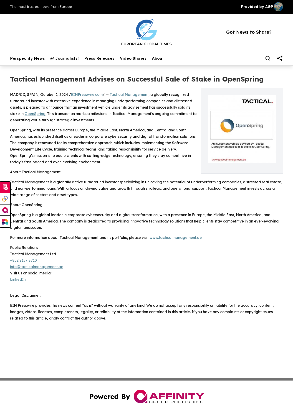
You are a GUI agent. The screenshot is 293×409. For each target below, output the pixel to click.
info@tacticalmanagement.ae (36, 266)
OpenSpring (35, 113)
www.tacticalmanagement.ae (175, 237)
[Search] (267, 58)
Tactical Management (129, 94)
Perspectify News (27, 58)
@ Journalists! (64, 58)
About (158, 58)
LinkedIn (18, 279)
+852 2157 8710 (23, 260)
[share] (280, 58)
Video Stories (133, 58)
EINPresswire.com (87, 94)
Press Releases (99, 58)
